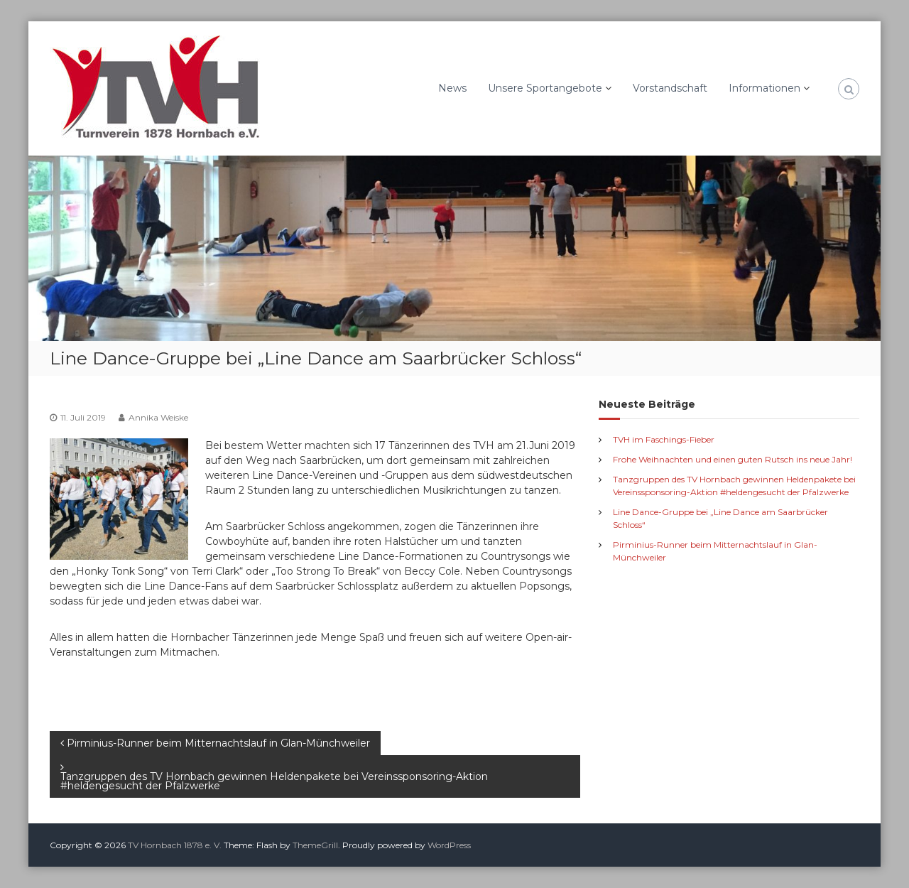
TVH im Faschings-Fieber (663, 439)
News (452, 88)
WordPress (449, 845)
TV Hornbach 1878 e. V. (175, 845)
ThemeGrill (315, 845)
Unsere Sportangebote (545, 88)
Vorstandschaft (670, 88)
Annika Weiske (158, 417)
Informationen (764, 88)
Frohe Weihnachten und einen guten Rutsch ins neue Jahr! (732, 459)
